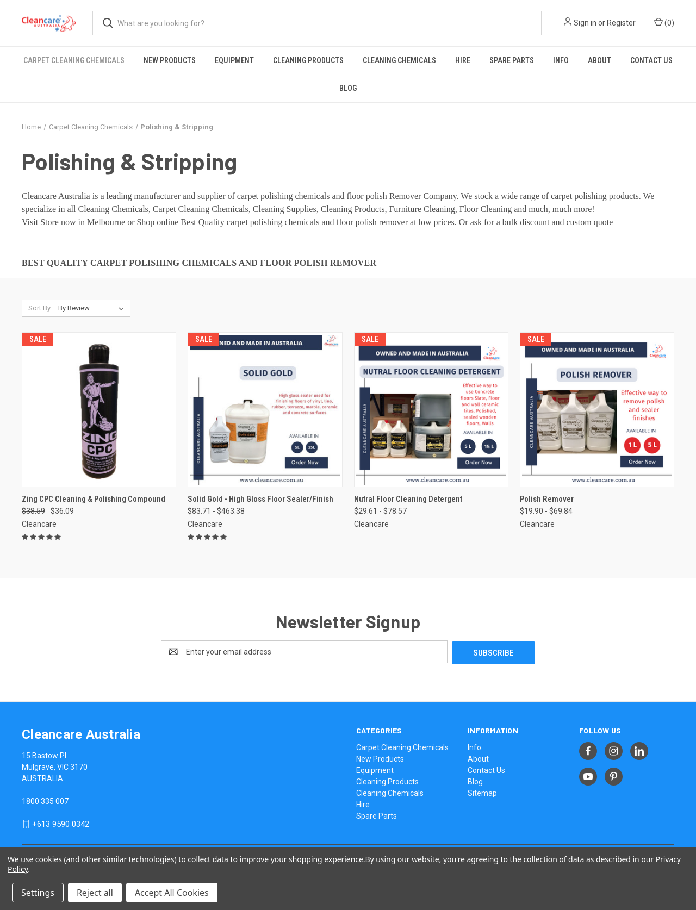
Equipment (234, 60)
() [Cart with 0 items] (664, 22)
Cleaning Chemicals (399, 60)
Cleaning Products (308, 60)
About (599, 60)
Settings (37, 893)
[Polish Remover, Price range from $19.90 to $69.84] (597, 409)
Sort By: (40, 308)
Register (621, 22)
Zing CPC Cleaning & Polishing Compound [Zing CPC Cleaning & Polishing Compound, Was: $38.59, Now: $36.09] (93, 499)
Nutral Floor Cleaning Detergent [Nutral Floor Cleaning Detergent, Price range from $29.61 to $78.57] (408, 499)
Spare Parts (511, 60)
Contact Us (651, 60)
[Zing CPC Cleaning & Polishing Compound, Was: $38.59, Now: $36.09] (99, 409)
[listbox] (93, 308)
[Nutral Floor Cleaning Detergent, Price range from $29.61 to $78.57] (431, 409)
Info (561, 60)
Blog (348, 88)
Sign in (585, 22)
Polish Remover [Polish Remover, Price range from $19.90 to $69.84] (547, 499)
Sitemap (482, 792)
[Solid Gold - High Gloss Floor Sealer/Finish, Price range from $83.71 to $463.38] (265, 409)
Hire (462, 60)
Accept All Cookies (172, 893)
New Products (170, 60)
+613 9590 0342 (60, 823)
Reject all (95, 893)
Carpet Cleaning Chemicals (74, 60)
